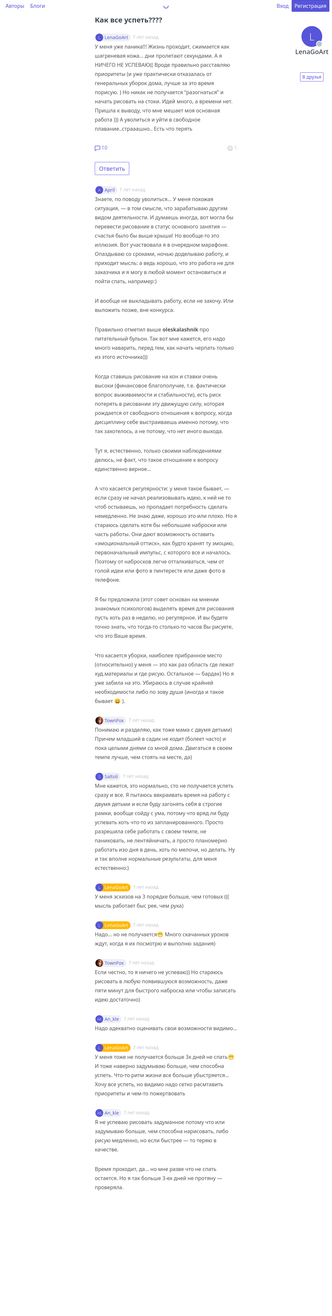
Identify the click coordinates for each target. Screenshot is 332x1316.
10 (101, 147)
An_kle (111, 1019)
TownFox (114, 720)
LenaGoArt (116, 37)
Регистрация (310, 5)
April (109, 190)
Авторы (15, 5)
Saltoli (111, 776)
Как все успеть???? (128, 19)
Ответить (112, 168)
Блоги (37, 5)
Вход (283, 5)
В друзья (312, 77)
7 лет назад (132, 189)
